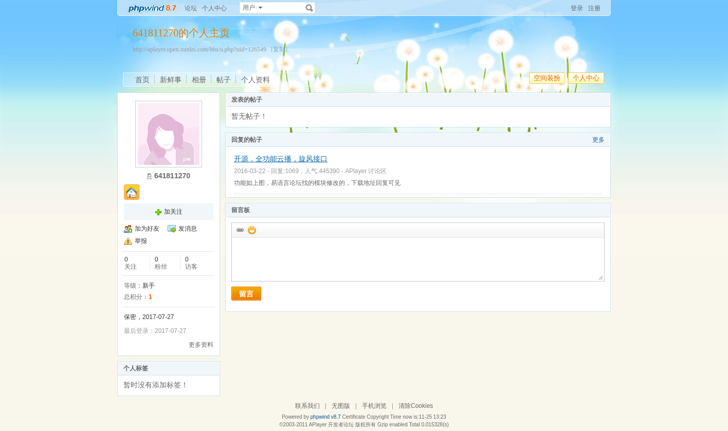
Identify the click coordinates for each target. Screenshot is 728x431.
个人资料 (255, 80)
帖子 (223, 80)
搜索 (309, 7)
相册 (199, 80)
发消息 (187, 228)
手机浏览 (374, 405)
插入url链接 (239, 229)
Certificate (353, 417)
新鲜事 (170, 80)
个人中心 (214, 8)
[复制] (279, 49)
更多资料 (201, 344)
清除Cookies (415, 405)
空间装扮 (547, 78)
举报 (141, 241)
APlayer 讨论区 (366, 171)
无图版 (341, 405)
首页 (142, 80)
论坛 (191, 8)
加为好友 (147, 228)
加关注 (173, 211)
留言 (246, 294)
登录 (577, 8)
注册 (594, 8)
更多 (598, 139)
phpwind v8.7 (326, 417)
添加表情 (251, 229)
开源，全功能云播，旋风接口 (280, 159)
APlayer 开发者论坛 (331, 424)
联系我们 (307, 405)
